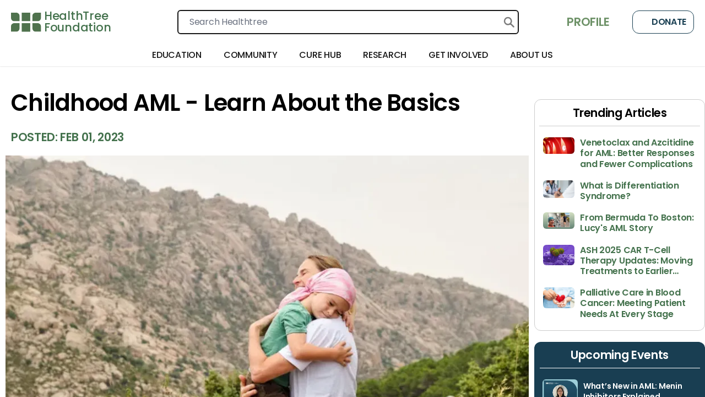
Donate (663, 22)
